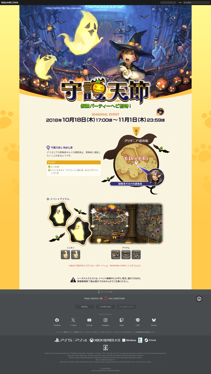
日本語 (188, 2)
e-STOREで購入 (105, 307)
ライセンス (117, 332)
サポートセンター (106, 332)
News (74, 325)
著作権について (79, 332)
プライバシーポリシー (92, 332)
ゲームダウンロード (126, 307)
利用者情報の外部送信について (145, 332)
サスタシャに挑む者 (74, 170)
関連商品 (84, 307)
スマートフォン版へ (107, 292)
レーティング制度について (64, 332)
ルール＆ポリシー (128, 332)
